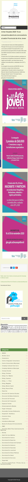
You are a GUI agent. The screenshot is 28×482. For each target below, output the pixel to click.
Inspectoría (5, 418)
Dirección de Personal (8, 398)
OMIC (3, 426)
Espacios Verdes (7, 403)
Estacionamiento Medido (9, 406)
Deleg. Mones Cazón (8, 386)
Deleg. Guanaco (6, 378)
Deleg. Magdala (6, 383)
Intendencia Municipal (8, 421)
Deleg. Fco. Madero (7, 375)
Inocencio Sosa (6, 416)
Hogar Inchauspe (7, 408)
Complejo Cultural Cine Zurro (10, 365)
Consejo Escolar (6, 370)
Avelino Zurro (6, 355)
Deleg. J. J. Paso (7, 381)
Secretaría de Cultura (17, 41)
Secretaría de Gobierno (8, 445)
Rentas (4, 432)
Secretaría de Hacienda (9, 447)
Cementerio (5, 358)
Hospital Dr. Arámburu (8, 413)
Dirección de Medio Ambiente (10, 396)
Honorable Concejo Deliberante (11, 411)
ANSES (4, 353)
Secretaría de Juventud (9, 450)
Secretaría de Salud (8, 455)
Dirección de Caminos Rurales (10, 393)
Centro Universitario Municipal (10, 363)
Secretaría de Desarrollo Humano (11, 442)
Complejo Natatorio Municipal (10, 368)
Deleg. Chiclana (6, 373)
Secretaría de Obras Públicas (10, 452)
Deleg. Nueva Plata (7, 388)
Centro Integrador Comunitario (11, 360)
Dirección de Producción (9, 401)
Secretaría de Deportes (9, 440)
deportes (4, 391)
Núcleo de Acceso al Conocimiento (12, 423)
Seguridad (5, 460)
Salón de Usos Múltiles (8, 435)
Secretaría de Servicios (9, 457)
